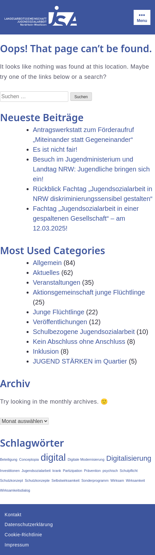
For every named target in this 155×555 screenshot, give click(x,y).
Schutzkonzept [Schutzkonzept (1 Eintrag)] (11, 480)
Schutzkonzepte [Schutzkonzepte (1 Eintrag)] (37, 480)
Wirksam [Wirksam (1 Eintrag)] (117, 480)
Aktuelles (46, 272)
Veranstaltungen (56, 282)
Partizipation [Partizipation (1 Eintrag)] (72, 471)
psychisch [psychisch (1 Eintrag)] (110, 471)
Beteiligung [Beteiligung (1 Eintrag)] (8, 459)
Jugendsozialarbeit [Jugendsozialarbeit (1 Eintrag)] (36, 471)
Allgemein (47, 262)
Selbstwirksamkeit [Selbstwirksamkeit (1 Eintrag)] (65, 480)
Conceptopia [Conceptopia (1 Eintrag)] (29, 459)
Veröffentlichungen (60, 321)
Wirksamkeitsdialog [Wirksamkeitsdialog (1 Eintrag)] (15, 490)
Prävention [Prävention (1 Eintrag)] (92, 471)
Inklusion (46, 351)
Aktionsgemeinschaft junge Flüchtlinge (89, 292)
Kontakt (13, 514)
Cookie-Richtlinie (23, 534)
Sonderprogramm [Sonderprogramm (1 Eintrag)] (95, 480)
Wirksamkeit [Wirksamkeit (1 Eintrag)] (135, 480)
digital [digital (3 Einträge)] (53, 457)
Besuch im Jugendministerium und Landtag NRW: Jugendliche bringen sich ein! (91, 169)
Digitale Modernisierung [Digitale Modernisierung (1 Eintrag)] (86, 459)
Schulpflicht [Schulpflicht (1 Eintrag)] (129, 471)
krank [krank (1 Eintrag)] (57, 471)
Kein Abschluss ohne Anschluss (79, 341)
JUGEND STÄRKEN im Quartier (80, 361)
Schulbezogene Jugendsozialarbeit (84, 331)
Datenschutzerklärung (29, 524)
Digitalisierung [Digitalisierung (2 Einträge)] (128, 458)
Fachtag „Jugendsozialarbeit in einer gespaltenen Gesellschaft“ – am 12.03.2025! (86, 218)
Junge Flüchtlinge (58, 312)
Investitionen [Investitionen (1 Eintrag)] (10, 471)
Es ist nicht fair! (55, 149)
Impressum (17, 544)
